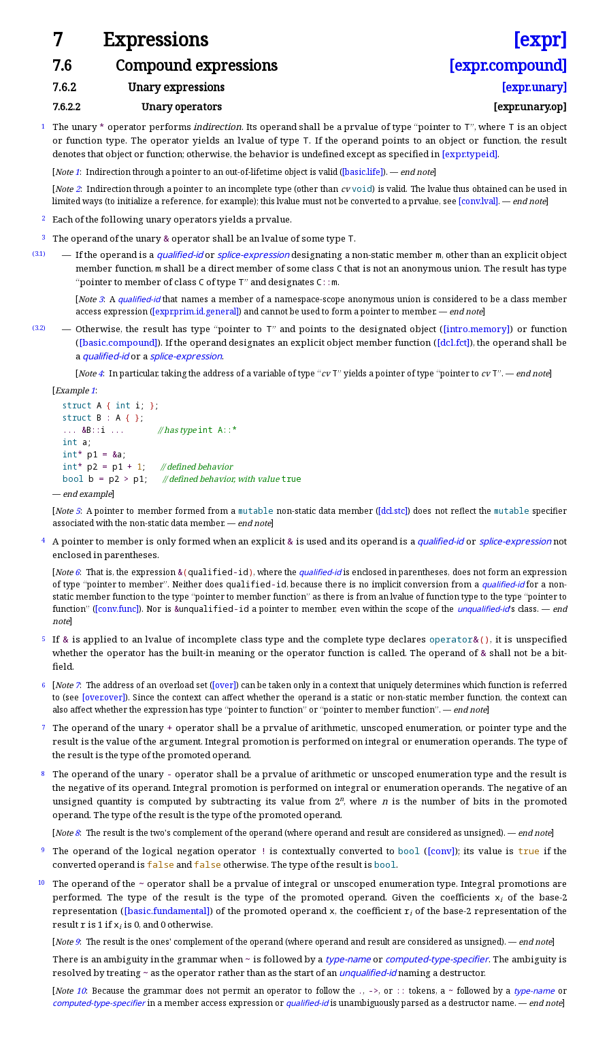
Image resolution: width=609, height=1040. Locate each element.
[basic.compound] (118, 342)
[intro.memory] (476, 329)
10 (41, 882)
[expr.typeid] (469, 154)
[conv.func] (117, 609)
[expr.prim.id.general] (195, 311)
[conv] (441, 851)
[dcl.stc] (393, 511)
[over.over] (103, 697)
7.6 (62, 65)
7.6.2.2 (66, 106)
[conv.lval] (478, 201)
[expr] (540, 40)
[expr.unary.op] (530, 106)
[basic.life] (362, 172)
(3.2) (39, 327)
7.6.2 (64, 87)
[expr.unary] (534, 87)
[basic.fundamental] (167, 911)
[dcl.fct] (453, 342)
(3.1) (39, 253)
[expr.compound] (508, 65)
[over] (224, 685)
